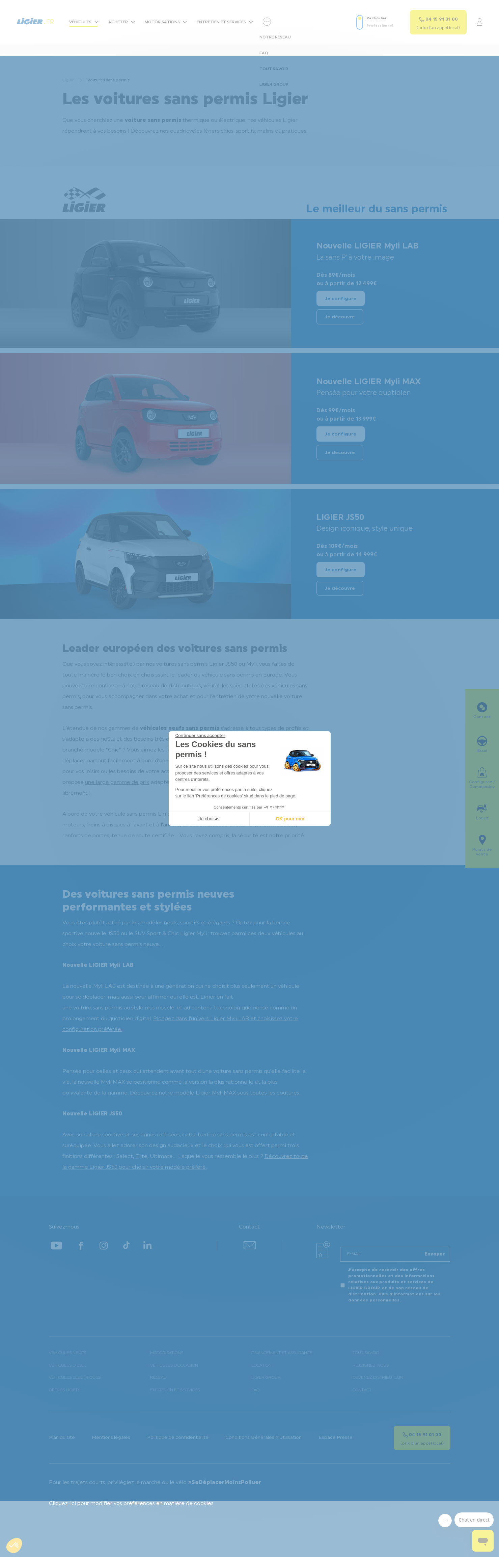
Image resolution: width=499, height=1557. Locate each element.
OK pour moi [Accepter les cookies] (290, 818)
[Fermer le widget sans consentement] (200, 735)
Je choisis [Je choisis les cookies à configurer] (208, 818)
